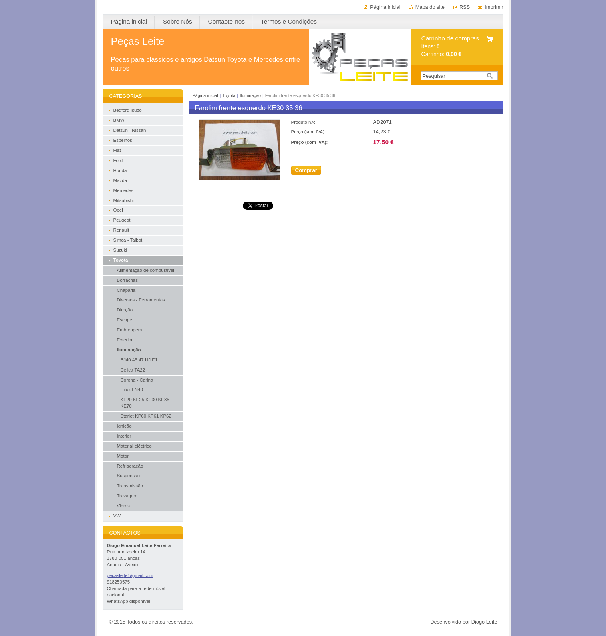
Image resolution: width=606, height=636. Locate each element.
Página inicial (385, 7)
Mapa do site (430, 7)
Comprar (306, 170)
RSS (464, 7)
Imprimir (494, 7)
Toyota (228, 95)
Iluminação (250, 95)
